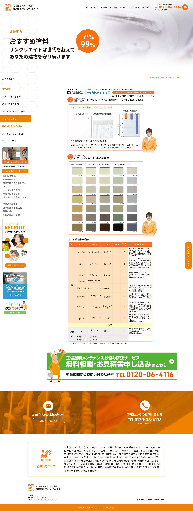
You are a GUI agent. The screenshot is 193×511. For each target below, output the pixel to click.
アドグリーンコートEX (13, 133)
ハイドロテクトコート (12, 103)
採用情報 (145, 7)
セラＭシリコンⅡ (94, 307)
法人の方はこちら (188, 255)
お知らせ (123, 7)
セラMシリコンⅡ (10, 118)
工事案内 (104, 7)
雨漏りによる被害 (11, 193)
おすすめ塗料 (8, 78)
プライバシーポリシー (156, 499)
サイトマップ (140, 499)
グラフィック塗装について (14, 199)
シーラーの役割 (10, 179)
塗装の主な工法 (10, 204)
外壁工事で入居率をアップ (14, 185)
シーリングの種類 (11, 189)
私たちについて (92, 7)
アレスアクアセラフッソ (13, 111)
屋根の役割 (8, 211)
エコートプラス (9, 141)
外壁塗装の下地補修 (12, 207)
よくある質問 (134, 7)
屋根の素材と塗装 (11, 215)
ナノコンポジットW (11, 96)
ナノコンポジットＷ (94, 252)
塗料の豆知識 (9, 175)
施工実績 (113, 7)
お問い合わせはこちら (48, 421)
